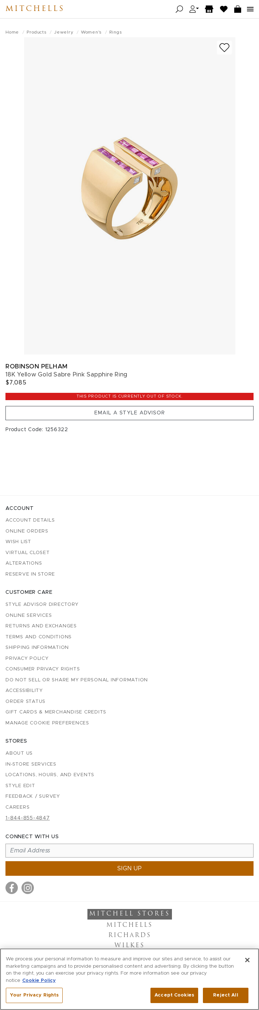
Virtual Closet (27, 552)
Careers (17, 807)
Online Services (28, 615)
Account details (30, 520)
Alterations (23, 563)
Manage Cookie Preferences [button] (47, 723)
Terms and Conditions (38, 637)
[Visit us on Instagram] (27, 888)
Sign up (129, 868)
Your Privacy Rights (34, 995)
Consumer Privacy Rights (42, 669)
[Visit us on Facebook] (11, 888)
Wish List (18, 541)
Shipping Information (37, 647)
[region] (129, 979)
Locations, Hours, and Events (49, 775)
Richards (129, 936)
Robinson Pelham (36, 366)
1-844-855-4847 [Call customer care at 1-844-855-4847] (27, 818)
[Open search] (179, 9)
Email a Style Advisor (129, 412)
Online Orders (26, 531)
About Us (19, 753)
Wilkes (129, 946)
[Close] (247, 960)
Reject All (225, 995)
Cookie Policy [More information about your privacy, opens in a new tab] (39, 980)
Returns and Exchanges (41, 626)
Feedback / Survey (32, 796)
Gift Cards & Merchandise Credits (55, 712)
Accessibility (24, 690)
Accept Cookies (174, 995)
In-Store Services (30, 764)
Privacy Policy (27, 658)
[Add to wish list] (224, 47)
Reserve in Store (30, 574)
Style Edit (20, 785)
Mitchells (34, 9)
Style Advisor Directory (41, 604)
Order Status (25, 701)
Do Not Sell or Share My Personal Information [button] (76, 680)
